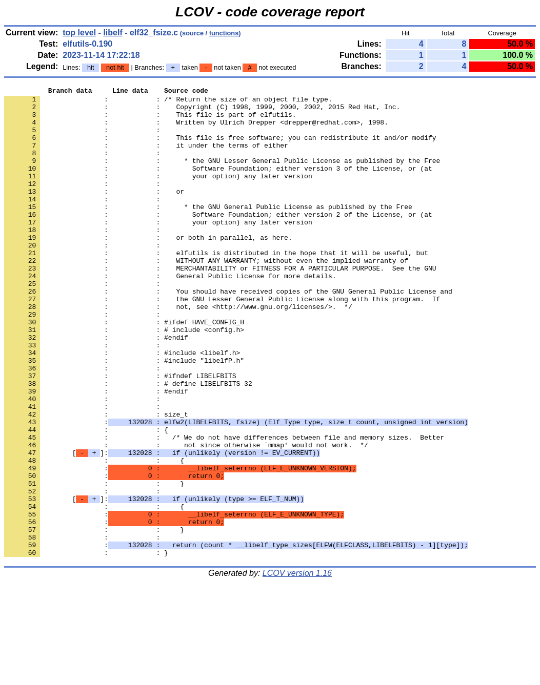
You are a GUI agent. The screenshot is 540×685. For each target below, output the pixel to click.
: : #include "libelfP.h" (124, 415)
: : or (94, 212)
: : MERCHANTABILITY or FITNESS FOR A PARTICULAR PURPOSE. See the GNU (220, 304)
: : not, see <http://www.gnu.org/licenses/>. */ (178, 351)
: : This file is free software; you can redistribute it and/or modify (220, 148)
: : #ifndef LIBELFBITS (120, 434)
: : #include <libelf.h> (122, 406)
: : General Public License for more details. (170, 314)
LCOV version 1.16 (297, 666)
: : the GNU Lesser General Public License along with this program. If (222, 341)
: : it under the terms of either (146, 157)
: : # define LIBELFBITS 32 (128, 443)
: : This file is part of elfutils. (150, 120)
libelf (112, 32)
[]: (162, 526)
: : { (86, 498)
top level (79, 32)
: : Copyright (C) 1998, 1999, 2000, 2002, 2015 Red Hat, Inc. (202, 111)
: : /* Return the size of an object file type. (168, 102)
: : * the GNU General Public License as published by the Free (208, 231)
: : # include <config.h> (124, 378)
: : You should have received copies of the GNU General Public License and (228, 332)
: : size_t (96, 480)
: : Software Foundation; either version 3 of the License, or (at (218, 185)
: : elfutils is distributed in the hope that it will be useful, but (216, 286)
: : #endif (96, 387)
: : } (94, 563)
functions (224, 33)
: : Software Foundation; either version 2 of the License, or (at (218, 240)
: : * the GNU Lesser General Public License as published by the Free (222, 175)
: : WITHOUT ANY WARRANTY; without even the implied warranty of (206, 295)
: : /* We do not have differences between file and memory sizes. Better (224, 507)
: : (84, 138)
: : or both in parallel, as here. (148, 268)
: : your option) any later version (158, 194)
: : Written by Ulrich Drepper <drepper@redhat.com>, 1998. (196, 129)
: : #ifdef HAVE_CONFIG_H (124, 369)
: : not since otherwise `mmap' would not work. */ (186, 517)
